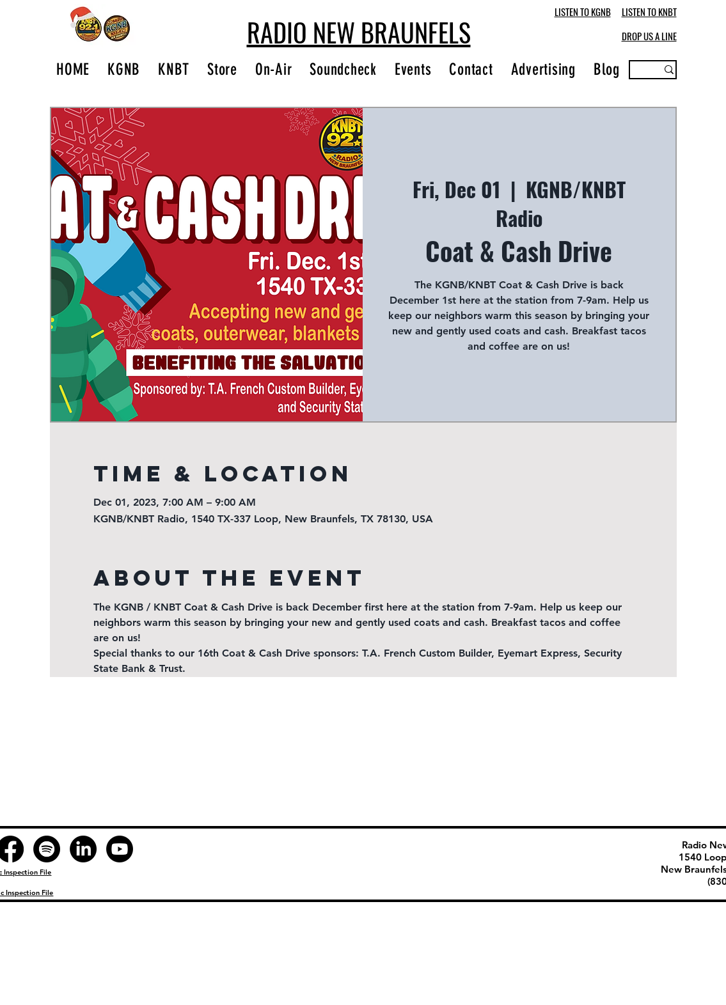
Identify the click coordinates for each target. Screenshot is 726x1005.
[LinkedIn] (83, 849)
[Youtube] (119, 849)
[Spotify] (46, 849)
